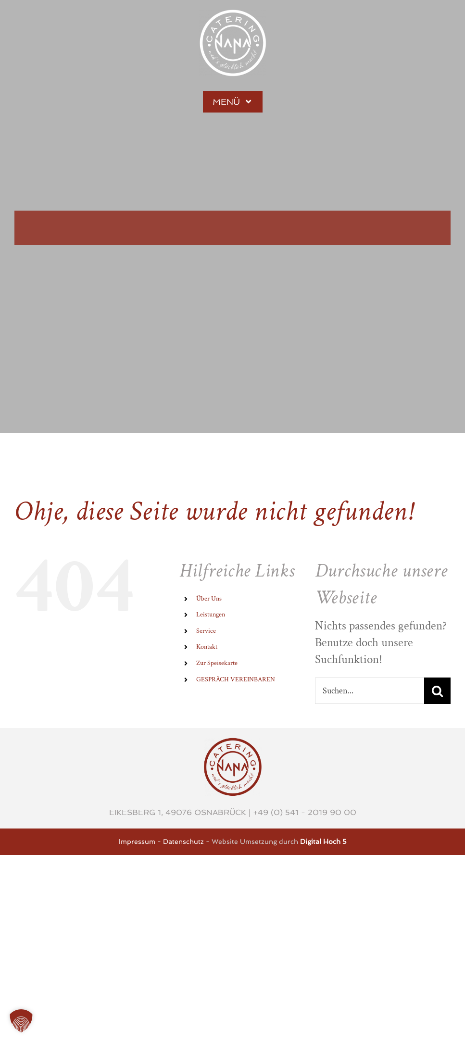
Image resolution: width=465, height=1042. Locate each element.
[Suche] (437, 691)
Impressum (137, 841)
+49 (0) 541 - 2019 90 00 (304, 812)
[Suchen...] (369, 691)
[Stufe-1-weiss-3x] (232, 16)
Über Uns (209, 598)
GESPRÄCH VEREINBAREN (235, 679)
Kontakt (206, 646)
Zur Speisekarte (217, 663)
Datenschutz (183, 841)
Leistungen (210, 614)
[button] (21, 1021)
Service (206, 631)
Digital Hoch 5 (323, 841)
